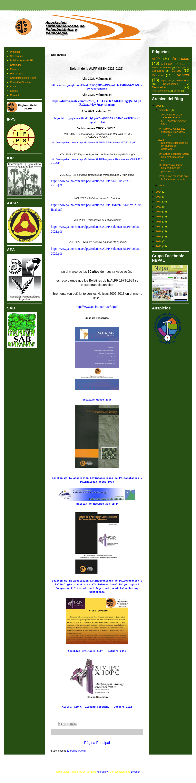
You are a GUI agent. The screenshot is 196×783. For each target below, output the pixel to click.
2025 (159, 105)
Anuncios (180, 58)
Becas (182, 64)
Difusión (157, 75)
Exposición (166, 81)
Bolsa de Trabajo (161, 67)
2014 (159, 241)
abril (161, 185)
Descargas (16, 73)
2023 (159, 196)
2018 (159, 221)
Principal (15, 51)
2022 (159, 201)
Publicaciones (160, 90)
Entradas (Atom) (76, 750)
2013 (159, 246)
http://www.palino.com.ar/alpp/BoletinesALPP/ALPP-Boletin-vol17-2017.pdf (93, 142)
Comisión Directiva (20, 82)
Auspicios (166, 63)
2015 (159, 236)
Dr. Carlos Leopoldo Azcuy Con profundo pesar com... (173, 156)
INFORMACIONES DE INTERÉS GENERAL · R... (173, 131)
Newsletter (159, 87)
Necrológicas (170, 83)
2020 (159, 211)
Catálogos (16, 64)
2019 (159, 216)
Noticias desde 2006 (97, 399)
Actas (13, 86)
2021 (159, 206)
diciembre (165, 110)
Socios (14, 90)
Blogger (135, 771)
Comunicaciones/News (23, 77)
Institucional (182, 80)
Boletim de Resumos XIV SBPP (97, 503)
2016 (159, 231)
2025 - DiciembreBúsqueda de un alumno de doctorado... (173, 144)
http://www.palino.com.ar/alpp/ (96, 306)
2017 (159, 226)
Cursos (176, 70)
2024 (159, 191)
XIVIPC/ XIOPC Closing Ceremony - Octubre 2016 (97, 706)
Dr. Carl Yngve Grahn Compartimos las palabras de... (170, 168)
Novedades (16, 56)
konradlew (102, 771)
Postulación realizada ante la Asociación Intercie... (173, 178)
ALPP (156, 58)
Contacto (15, 95)
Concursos (158, 70)
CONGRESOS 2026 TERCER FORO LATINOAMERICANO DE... (172, 119)
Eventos (14, 69)
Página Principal (97, 743)
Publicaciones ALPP (21, 60)
